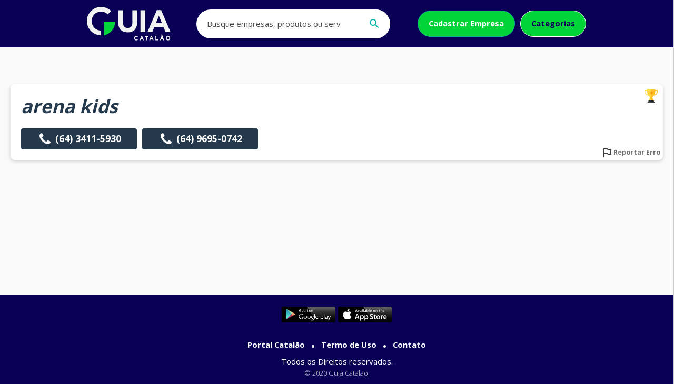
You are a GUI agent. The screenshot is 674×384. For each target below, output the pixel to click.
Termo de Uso (348, 344)
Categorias (553, 23)
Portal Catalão (276, 344)
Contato (409, 344)
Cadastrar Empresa (466, 23)
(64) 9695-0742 (200, 139)
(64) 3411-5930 (79, 139)
